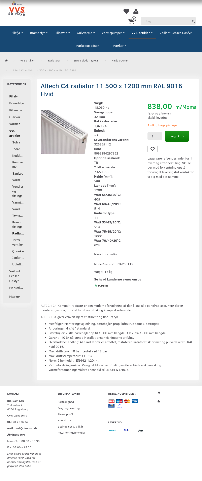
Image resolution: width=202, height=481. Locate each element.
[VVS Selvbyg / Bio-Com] (17, 9)
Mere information (106, 254)
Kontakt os (65, 420)
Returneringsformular (72, 432)
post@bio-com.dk (25, 428)
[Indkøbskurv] (132, 21)
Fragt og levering (69, 408)
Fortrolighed (66, 402)
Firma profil (65, 414)
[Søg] (193, 21)
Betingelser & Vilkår (70, 426)
